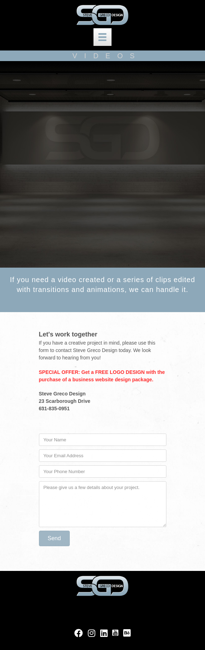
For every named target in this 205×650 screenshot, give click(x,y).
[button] (54, 538)
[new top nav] (102, 37)
